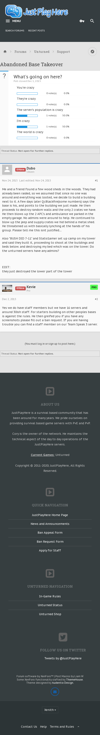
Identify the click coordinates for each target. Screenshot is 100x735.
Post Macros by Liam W (69, 676)
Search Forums (14, 30)
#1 (96, 180)
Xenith (49, 710)
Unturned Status (50, 605)
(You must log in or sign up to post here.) (50, 343)
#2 (96, 299)
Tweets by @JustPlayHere (63, 658)
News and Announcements (50, 524)
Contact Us (29, 727)
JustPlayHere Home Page (50, 515)
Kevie (31, 287)
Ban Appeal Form (50, 532)
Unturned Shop (50, 614)
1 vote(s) (51, 115)
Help (43, 727)
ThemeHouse (74, 679)
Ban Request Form (50, 541)
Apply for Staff (50, 550)
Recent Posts (36, 30)
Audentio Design (62, 682)
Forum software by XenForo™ (35, 676)
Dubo (31, 168)
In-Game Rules (50, 596)
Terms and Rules (62, 727)
